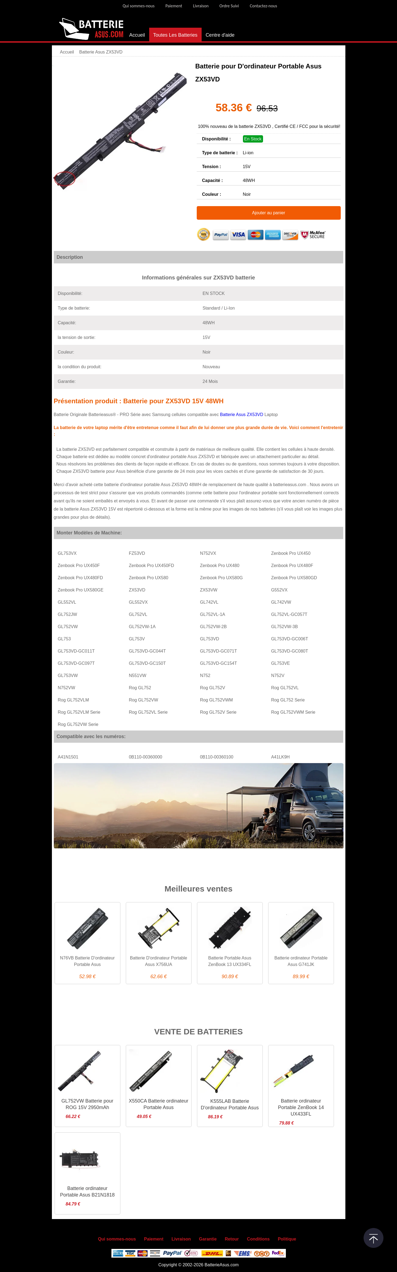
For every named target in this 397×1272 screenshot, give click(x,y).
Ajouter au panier (268, 212)
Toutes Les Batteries (175, 35)
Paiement (173, 5)
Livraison (200, 5)
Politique (287, 1239)
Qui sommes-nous (138, 5)
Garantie (208, 1239)
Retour (232, 1239)
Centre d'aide (220, 35)
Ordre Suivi (229, 5)
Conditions (258, 1239)
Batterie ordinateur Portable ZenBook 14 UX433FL (301, 1107)
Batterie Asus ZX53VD (242, 414)
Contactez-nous (263, 5)
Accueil (137, 35)
